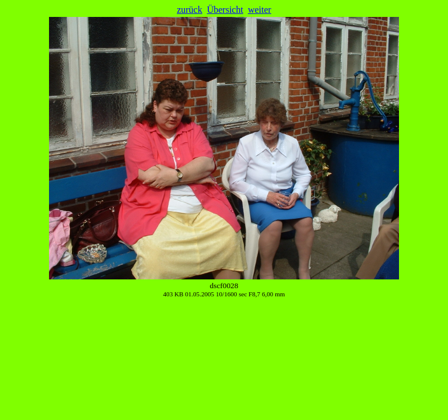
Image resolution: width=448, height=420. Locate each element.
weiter (259, 10)
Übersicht (225, 10)
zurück (189, 10)
